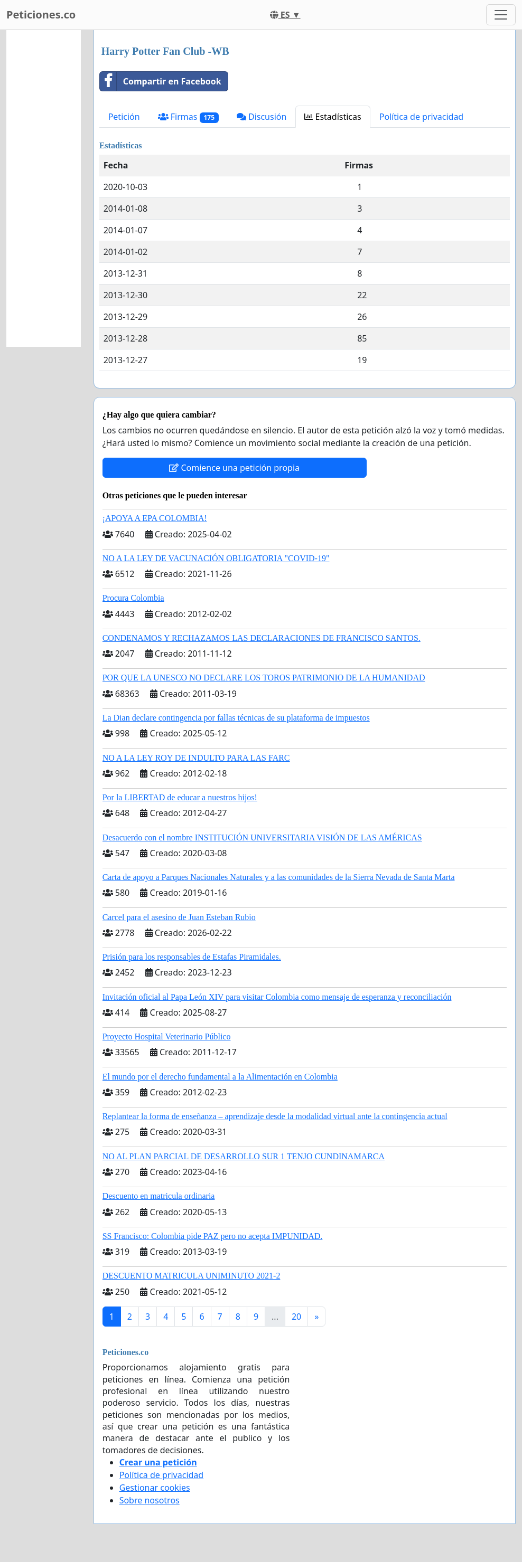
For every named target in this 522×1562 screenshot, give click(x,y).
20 (296, 1316)
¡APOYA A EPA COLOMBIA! (154, 518)
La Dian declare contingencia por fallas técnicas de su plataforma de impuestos (236, 717)
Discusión (262, 116)
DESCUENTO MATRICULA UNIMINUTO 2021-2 (191, 1275)
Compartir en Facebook (160, 81)
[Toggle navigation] (501, 14)
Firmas (188, 117)
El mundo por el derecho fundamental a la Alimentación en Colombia (220, 1076)
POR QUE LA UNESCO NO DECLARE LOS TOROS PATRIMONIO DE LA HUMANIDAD (263, 677)
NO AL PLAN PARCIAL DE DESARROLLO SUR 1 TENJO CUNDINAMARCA (243, 1156)
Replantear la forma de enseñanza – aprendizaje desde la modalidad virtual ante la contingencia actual (275, 1116)
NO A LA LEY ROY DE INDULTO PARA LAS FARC (196, 757)
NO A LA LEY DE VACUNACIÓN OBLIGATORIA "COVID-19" (216, 558)
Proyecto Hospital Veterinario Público (166, 1036)
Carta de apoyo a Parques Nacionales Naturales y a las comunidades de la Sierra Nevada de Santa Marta (278, 877)
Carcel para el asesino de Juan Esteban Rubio (179, 917)
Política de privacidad (421, 116)
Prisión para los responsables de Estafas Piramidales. (191, 956)
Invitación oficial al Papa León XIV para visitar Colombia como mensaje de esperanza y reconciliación (277, 996)
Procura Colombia (133, 597)
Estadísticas (332, 116)
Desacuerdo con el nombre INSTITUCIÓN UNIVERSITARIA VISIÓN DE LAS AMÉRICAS (262, 837)
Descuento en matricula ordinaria (158, 1195)
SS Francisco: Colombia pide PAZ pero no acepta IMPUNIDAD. (212, 1236)
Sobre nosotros (149, 1500)
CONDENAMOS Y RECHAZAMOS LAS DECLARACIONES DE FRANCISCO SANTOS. (261, 637)
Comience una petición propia (234, 468)
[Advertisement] (43, 188)
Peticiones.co (41, 14)
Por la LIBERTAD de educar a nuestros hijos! (179, 797)
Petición (124, 116)
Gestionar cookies (154, 1487)
